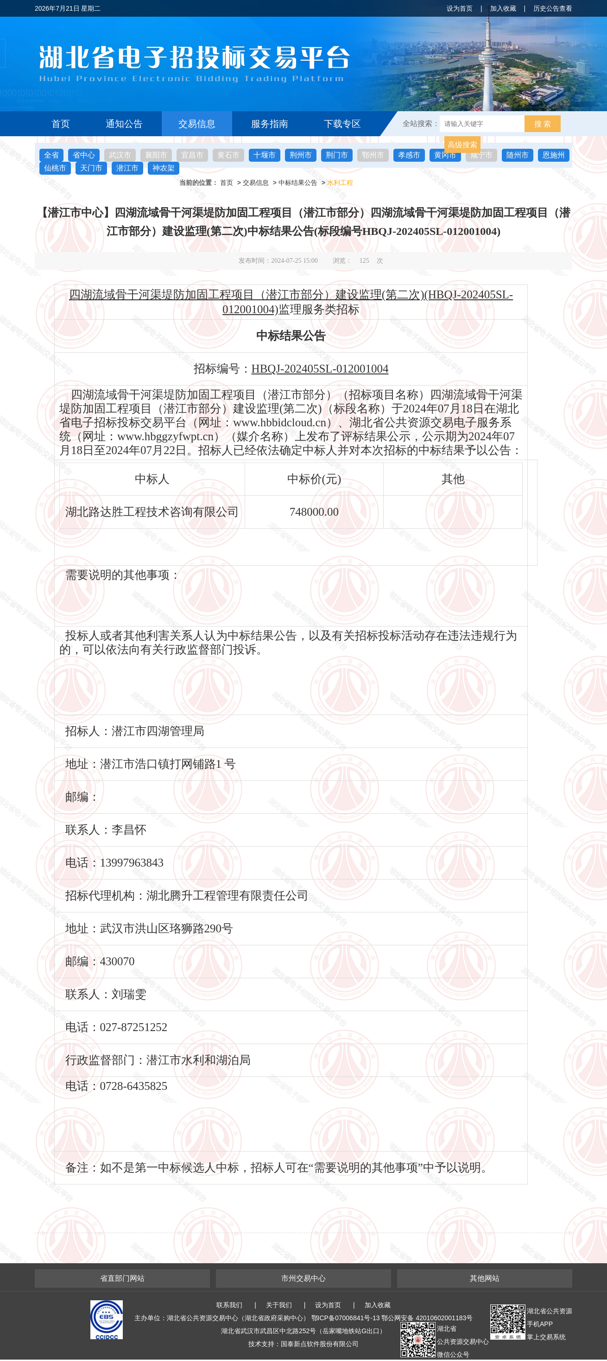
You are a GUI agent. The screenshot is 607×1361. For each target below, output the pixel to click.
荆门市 (337, 155)
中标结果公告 (297, 182)
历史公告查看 (552, 8)
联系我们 (229, 1305)
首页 (60, 124)
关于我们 (279, 1305)
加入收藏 (503, 8)
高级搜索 (462, 145)
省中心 (84, 155)
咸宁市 (481, 155)
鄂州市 (373, 155)
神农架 (163, 168)
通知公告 (124, 124)
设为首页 (460, 8)
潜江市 (127, 168)
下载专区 (342, 124)
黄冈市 (445, 155)
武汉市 (120, 155)
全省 (51, 155)
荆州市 (301, 155)
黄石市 (228, 155)
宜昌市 (192, 155)
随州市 (517, 155)
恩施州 (554, 155)
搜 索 (542, 124)
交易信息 (196, 124)
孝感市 (409, 155)
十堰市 (264, 155)
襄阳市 (156, 155)
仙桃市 (55, 168)
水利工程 (340, 182)
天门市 (91, 168)
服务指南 (269, 124)
